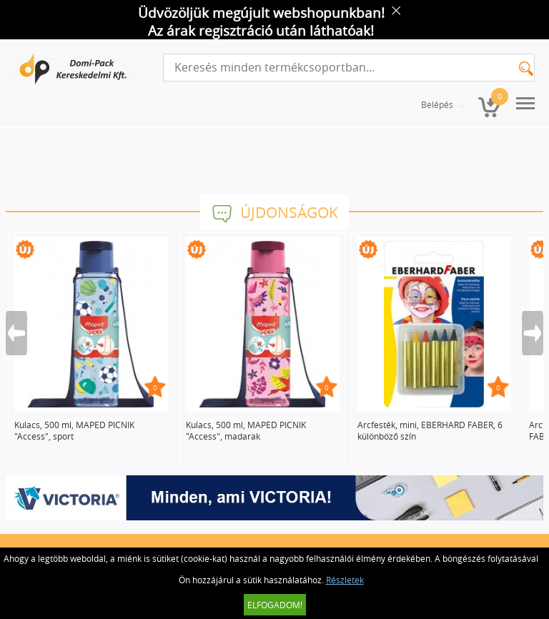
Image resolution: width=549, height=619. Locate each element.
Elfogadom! (274, 604)
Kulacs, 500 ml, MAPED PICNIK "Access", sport (74, 430)
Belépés (437, 104)
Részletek (345, 579)
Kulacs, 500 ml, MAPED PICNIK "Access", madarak (246, 430)
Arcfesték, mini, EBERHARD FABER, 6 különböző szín (430, 430)
